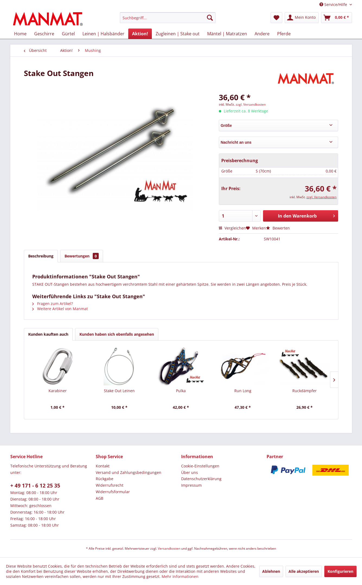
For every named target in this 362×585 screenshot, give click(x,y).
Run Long (242, 390)
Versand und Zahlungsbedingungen (128, 472)
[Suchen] (210, 17)
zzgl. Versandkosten (251, 104)
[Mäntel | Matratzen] (227, 34)
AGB (99, 498)
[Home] (20, 34)
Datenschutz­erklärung (201, 478)
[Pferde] (283, 34)
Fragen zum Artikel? (52, 303)
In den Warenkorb (306, 215)
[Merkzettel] (276, 17)
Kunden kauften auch (48, 334)
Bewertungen (82, 256)
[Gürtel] (68, 34)
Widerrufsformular (113, 491)
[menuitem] (168, 17)
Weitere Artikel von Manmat (60, 308)
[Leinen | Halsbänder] (103, 34)
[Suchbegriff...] (168, 17)
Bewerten (278, 228)
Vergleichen (232, 228)
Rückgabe (104, 478)
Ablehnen (271, 571)
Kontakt (103, 465)
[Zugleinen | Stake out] (177, 34)
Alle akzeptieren (304, 571)
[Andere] (262, 34)
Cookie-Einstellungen (200, 465)
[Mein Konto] (302, 17)
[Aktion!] (140, 34)
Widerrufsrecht (109, 485)
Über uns (189, 472)
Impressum (191, 485)
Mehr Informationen (180, 576)
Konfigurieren (340, 571)
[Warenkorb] (336, 17)
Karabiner (58, 390)
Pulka (181, 390)
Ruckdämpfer (304, 390)
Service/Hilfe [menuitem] (333, 4)
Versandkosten (169, 548)
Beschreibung (40, 256)
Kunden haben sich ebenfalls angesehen (116, 334)
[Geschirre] (44, 34)
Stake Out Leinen (119, 390)
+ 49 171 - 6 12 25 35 (35, 485)
